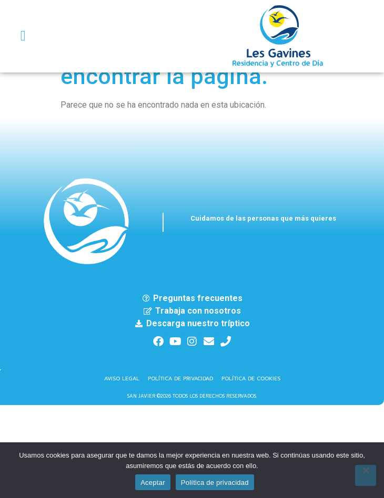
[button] (23, 36)
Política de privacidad (215, 482)
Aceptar (152, 482)
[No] (365, 475)
